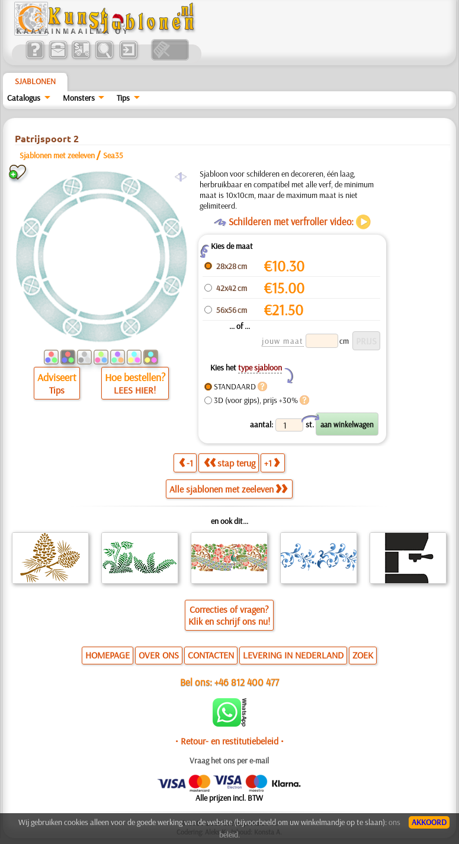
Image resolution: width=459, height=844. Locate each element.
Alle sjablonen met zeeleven (228, 489)
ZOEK (362, 655)
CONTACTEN (211, 655)
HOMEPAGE (107, 655)
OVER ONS (159, 655)
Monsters (79, 97)
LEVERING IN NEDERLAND (293, 655)
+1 (272, 462)
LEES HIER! (135, 390)
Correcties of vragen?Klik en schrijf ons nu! (229, 615)
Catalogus (23, 97)
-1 (186, 462)
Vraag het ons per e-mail (229, 760)
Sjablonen (35, 81)
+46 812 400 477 (246, 682)
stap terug (229, 462)
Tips (123, 97)
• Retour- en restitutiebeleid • (229, 741)
